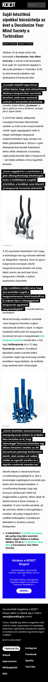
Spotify (29, 660)
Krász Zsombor (9, 44)
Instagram (31, 648)
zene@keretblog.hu (14, 616)
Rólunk (6, 655)
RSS (5, 673)
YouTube (30, 666)
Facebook (30, 654)
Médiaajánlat (10, 667)
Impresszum (10, 661)
